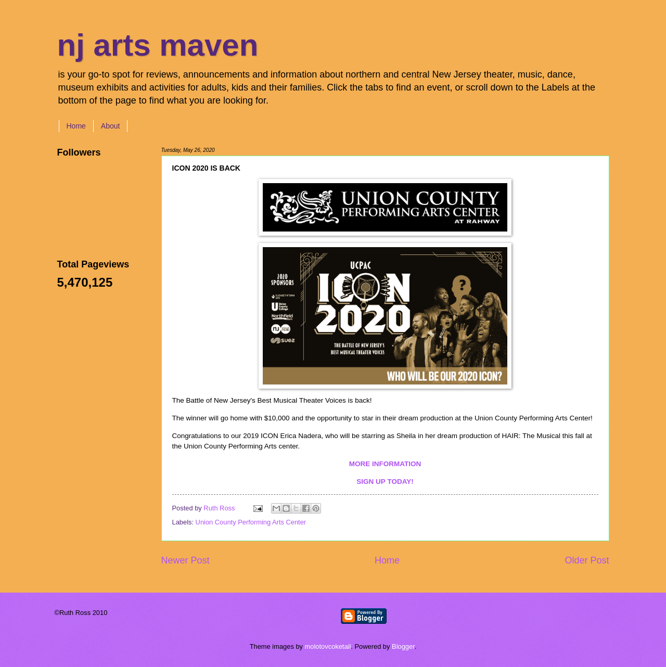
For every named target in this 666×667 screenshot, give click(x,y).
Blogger (403, 646)
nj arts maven (158, 45)
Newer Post (185, 560)
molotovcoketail (328, 646)
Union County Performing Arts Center (251, 522)
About (110, 126)
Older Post (587, 560)
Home (76, 126)
